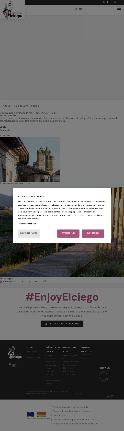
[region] (62, 215)
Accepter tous (68, 233)
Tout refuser (93, 233)
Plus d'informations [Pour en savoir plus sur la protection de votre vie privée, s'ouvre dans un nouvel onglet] (27, 223)
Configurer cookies (28, 233)
